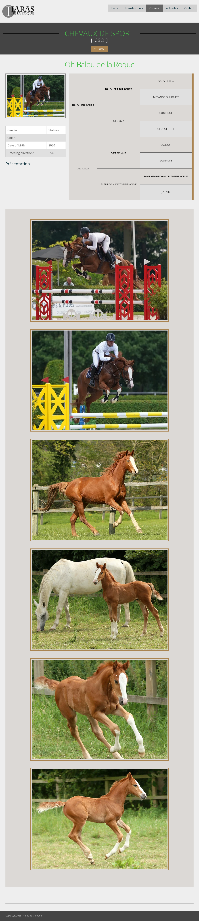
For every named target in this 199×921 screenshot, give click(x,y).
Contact (189, 8)
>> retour (99, 48)
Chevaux (154, 8)
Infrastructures (134, 8)
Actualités (172, 8)
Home (115, 8)
